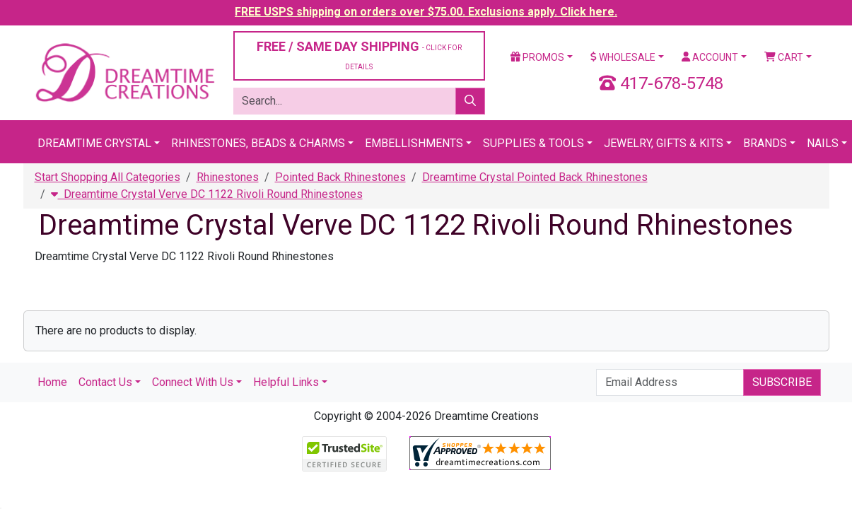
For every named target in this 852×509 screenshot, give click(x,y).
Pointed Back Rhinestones (340, 177)
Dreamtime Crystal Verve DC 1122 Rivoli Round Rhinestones (207, 194)
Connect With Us (192, 382)
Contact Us (105, 382)
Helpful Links (286, 382)
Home (52, 382)
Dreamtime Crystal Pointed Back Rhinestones (535, 177)
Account (710, 57)
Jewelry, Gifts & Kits (663, 143)
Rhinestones (228, 177)
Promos (537, 57)
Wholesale (622, 57)
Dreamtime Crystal (94, 143)
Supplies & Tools (533, 143)
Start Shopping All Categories (107, 177)
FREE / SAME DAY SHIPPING (359, 55)
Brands (765, 143)
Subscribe (782, 382)
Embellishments (414, 143)
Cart (783, 57)
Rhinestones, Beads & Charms (258, 143)
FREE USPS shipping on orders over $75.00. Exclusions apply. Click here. (426, 11)
